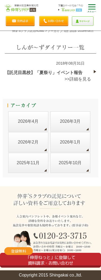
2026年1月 (70, 142)
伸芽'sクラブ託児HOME (28, 30)
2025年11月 (28, 162)
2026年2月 (28, 142)
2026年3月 (70, 121)
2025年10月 (70, 162)
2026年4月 (28, 121)
